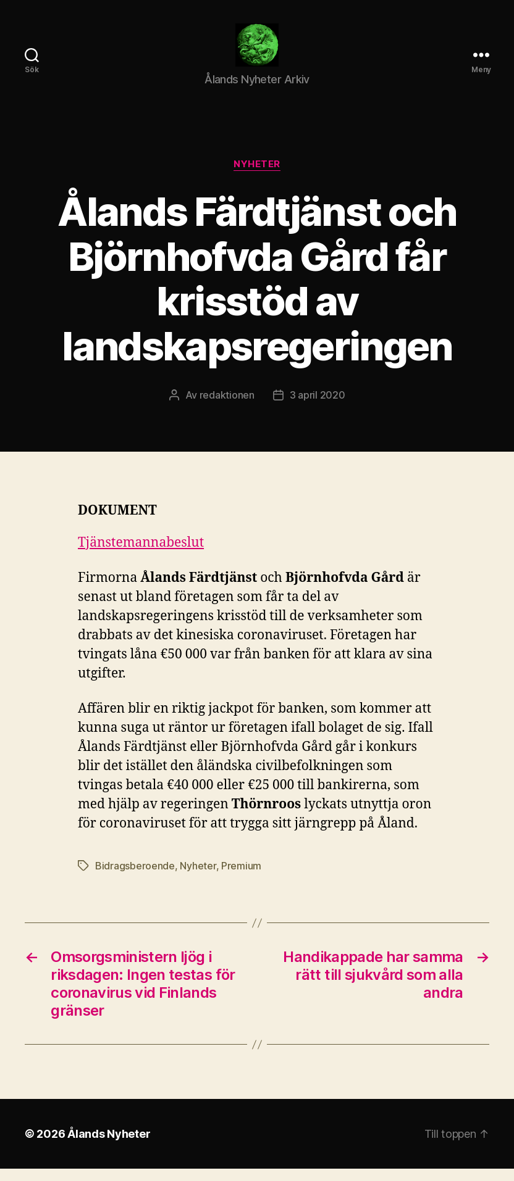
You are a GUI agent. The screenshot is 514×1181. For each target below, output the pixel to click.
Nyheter (257, 176)
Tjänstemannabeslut (141, 555)
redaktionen (227, 407)
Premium (241, 878)
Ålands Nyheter (108, 1146)
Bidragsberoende (135, 878)
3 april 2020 (317, 407)
